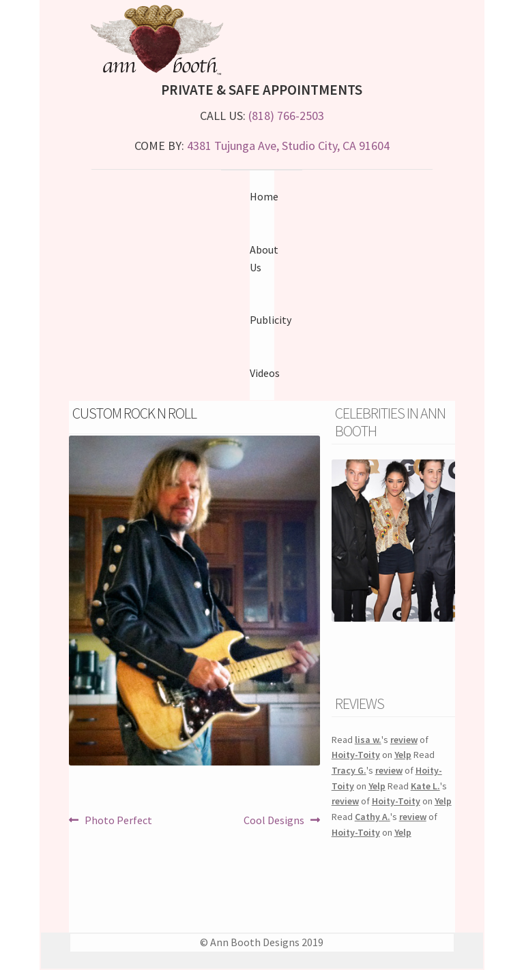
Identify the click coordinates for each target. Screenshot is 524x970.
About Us (264, 258)
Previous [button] (338, 540)
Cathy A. (372, 816)
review (404, 739)
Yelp (402, 754)
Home (264, 196)
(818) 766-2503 (286, 115)
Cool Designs (274, 821)
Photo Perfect (118, 821)
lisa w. (368, 739)
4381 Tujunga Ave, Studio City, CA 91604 (288, 145)
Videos (265, 373)
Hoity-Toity (356, 754)
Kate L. (425, 786)
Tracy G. (349, 770)
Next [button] (448, 540)
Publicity (270, 320)
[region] (393, 557)
